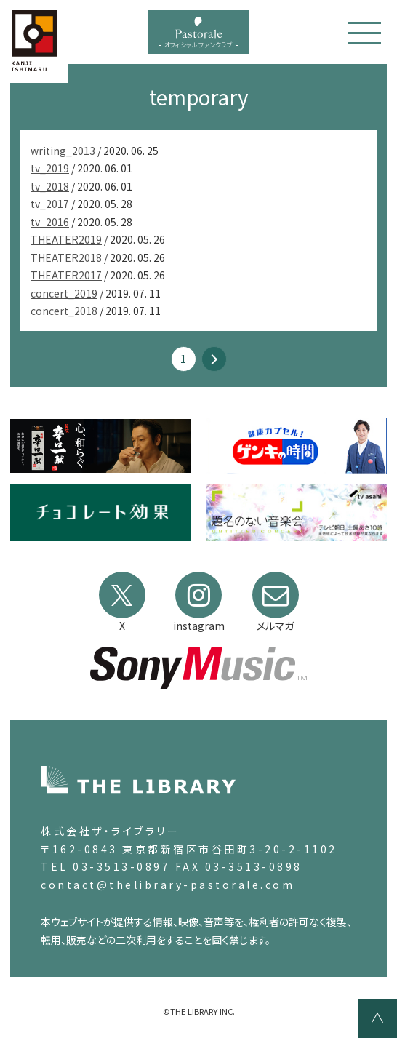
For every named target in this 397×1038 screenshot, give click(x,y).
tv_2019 (50, 168)
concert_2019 (64, 293)
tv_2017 (50, 203)
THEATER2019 (66, 239)
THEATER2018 (66, 257)
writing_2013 (63, 150)
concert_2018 (64, 310)
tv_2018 (50, 186)
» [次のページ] (214, 359)
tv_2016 (50, 222)
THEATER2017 (66, 275)
